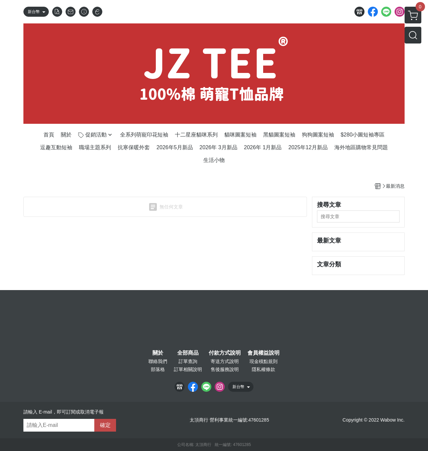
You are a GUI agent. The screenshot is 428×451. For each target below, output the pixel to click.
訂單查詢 (188, 361)
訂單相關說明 (188, 369)
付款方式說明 (225, 353)
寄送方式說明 (225, 361)
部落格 (158, 369)
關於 (157, 353)
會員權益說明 (263, 353)
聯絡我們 (157, 361)
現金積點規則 (263, 361)
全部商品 (188, 353)
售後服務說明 (225, 369)
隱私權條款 (263, 369)
